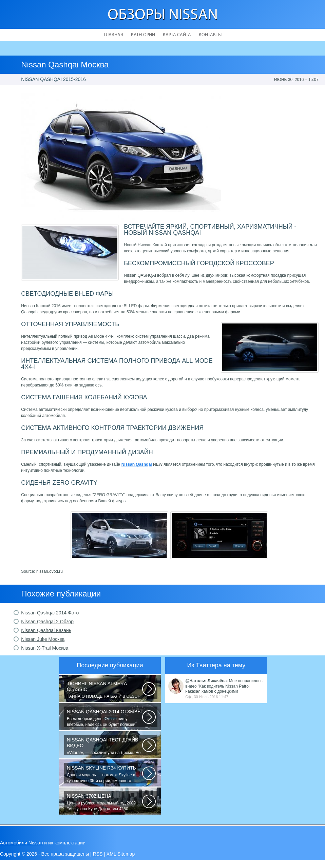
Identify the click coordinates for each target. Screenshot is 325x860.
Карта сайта (177, 35)
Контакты (210, 35)
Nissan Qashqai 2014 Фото (50, 612)
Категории (143, 35)
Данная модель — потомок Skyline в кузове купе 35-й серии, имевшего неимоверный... (104, 774)
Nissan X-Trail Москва (44, 648)
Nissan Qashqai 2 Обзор (47, 621)
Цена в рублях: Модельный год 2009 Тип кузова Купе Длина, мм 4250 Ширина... (104, 802)
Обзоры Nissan (163, 15)
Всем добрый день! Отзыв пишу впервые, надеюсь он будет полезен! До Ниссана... (104, 718)
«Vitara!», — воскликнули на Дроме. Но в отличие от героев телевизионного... (104, 746)
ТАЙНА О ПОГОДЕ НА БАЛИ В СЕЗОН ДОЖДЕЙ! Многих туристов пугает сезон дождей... (104, 690)
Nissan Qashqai (136, 464)
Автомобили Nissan (21, 842)
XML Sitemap (121, 854)
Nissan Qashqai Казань (46, 630)
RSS (98, 854)
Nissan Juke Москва (42, 639)
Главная (113, 35)
